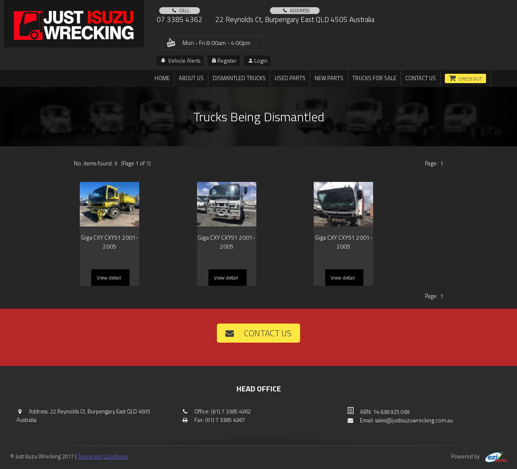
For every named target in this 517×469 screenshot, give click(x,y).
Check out (470, 78)
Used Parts (290, 78)
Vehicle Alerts (180, 60)
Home (162, 78)
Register (224, 60)
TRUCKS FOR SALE (374, 78)
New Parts (329, 78)
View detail (109, 278)
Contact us (420, 78)
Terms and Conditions (103, 456)
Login (257, 60)
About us (191, 78)
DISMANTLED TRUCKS (239, 78)
